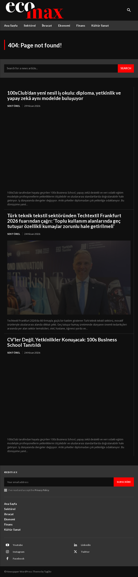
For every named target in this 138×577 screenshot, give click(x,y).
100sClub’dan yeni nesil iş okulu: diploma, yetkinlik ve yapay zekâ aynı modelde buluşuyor (64, 95)
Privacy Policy (42, 490)
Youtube (18, 544)
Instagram (18, 551)
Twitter (85, 551)
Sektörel (13, 105)
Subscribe (124, 481)
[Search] (126, 68)
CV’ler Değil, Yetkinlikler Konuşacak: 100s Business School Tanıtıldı (62, 342)
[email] (59, 482)
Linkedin (86, 544)
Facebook (18, 558)
